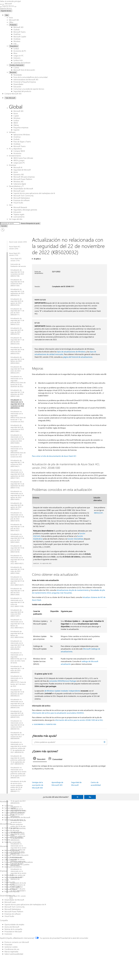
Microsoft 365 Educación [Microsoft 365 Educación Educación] (13, 857)
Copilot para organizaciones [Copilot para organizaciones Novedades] (14, 810)
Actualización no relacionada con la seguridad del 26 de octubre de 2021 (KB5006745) (17, 725)
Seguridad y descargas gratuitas (25, 209)
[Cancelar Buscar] (4, 226)
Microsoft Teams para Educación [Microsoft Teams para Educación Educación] (16, 855)
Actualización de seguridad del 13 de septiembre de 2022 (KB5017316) (17, 485)
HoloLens (16, 58)
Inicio (11, 17)
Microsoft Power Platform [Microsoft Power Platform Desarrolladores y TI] (13, 911)
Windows (16, 41)
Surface (16, 48)
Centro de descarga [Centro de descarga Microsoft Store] (11, 830)
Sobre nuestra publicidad (13, 954)
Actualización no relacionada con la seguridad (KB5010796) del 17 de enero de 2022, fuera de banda (18, 658)
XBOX (15, 123)
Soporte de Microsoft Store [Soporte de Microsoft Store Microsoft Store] (14, 832)
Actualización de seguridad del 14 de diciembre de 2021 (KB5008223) (17, 693)
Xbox (15, 53)
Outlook (16, 29)
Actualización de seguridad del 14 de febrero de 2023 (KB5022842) (17, 360)
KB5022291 (98, 513)
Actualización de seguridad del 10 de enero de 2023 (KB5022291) (17, 370)
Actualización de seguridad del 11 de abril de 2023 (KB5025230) (17, 341)
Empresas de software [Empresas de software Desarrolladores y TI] (12, 914)
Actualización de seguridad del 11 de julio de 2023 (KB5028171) (17, 312)
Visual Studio (18, 202)
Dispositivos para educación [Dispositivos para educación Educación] (14, 852)
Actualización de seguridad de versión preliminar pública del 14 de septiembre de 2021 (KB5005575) (18, 760)
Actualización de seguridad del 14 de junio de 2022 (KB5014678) (17, 549)
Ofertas (16, 125)
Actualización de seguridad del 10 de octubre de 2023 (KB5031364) (17, 283)
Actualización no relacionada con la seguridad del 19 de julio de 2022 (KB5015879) (17, 517)
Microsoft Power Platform (22, 179)
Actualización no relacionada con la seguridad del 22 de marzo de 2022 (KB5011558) (17, 602)
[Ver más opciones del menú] (1, 6)
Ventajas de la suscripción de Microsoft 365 (37, 785)
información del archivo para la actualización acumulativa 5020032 (58, 713)
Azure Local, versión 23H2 (18, 242)
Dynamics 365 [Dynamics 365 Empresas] (9, 882)
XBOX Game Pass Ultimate (23, 158)
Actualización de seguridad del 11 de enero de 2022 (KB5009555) (17, 669)
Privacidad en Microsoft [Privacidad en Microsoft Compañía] (13, 931)
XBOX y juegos (18, 160)
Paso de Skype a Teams (22, 141)
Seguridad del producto (22, 91)
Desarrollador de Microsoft (23, 188)
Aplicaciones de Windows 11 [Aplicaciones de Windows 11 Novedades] (14, 819)
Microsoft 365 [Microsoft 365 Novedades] (9, 815)
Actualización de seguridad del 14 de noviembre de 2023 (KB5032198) (17, 273)
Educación (17, 86)
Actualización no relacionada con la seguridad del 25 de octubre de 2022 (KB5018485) (17, 439)
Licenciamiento (19, 216)
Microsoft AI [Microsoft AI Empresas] (8, 875)
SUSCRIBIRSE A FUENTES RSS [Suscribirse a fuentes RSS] (45, 724)
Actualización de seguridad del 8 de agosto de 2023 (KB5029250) (17, 302)
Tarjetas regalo (18, 214)
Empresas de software (21, 200)
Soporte (16, 130)
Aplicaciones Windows (21, 134)
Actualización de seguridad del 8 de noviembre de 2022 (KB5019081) (17, 428)
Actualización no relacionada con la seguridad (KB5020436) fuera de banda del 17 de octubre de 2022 (18, 452)
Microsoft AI (17, 167)
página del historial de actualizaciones (77, 357)
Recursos (13, 72)
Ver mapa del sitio (15, 219)
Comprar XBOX (19, 151)
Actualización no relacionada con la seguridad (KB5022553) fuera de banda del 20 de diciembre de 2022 (18, 381)
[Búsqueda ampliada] (10, 223)
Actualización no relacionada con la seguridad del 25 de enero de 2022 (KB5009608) (17, 645)
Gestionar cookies (11, 947)
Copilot (16, 116)
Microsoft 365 (14, 20)
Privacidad (8, 944)
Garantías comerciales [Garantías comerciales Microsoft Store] (12, 842)
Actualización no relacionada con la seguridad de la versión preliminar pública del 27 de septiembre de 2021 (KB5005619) (18, 747)
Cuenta (16, 67)
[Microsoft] (8, 3)
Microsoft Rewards (20, 207)
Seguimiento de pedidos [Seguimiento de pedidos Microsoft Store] (13, 837)
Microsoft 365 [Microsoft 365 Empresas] (9, 884)
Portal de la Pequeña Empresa (24, 82)
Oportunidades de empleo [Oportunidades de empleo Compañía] (14, 924)
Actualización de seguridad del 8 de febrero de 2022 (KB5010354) (17, 634)
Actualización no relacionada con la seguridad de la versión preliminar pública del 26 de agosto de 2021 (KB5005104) (18, 773)
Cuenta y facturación (17, 65)
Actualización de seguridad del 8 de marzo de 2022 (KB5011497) (17, 613)
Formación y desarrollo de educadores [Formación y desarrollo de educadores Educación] (18, 862)
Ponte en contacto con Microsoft (16, 942)
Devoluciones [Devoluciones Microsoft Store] (9, 835)
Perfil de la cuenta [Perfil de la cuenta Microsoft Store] (11, 828)
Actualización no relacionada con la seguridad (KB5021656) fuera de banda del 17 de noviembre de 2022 (18, 416)
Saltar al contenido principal (10, 1)
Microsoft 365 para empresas (24, 177)
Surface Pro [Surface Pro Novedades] (8, 805)
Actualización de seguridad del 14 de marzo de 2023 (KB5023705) (17, 350)
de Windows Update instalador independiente (62, 691)
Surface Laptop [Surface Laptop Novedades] (10, 808)
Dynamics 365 (18, 174)
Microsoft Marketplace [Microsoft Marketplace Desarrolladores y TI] (12, 909)
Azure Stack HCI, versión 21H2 (14, 254)
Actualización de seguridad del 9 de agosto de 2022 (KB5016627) (17, 506)
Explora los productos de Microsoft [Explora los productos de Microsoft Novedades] (17, 817)
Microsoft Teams (19, 32)
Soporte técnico (6, 11)
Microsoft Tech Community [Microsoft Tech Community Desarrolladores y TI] (14, 907)
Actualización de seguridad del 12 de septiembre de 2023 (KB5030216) (17, 292)
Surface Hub (18, 60)
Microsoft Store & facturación (24, 70)
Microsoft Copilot (19, 36)
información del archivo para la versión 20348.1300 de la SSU (79, 720)
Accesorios (17, 153)
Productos (13, 25)
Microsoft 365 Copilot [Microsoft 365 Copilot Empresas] (12, 887)
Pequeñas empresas (20, 127)
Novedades (17, 75)
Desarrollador (18, 84)
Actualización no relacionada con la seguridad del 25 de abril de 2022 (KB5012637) (17, 581)
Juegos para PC (19, 162)
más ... (15, 43)
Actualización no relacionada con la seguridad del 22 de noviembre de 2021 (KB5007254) (17, 703)
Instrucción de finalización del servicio (18, 265)
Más (6, 15)
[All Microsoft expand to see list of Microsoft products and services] (1, 4)
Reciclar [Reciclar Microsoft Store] (7, 839)
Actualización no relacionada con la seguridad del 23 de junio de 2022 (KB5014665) (17, 538)
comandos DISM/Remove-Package (62, 681)
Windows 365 (18, 181)
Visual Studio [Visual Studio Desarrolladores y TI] (9, 916)
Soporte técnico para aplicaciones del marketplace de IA (34, 193)
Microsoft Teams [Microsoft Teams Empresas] (10, 889)
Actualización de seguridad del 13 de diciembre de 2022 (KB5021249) (17, 393)
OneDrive (16, 34)
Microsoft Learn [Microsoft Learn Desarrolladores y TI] (10, 902)
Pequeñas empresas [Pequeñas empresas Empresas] (11, 891)
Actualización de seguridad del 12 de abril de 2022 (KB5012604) (17, 592)
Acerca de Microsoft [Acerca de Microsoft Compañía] (11, 927)
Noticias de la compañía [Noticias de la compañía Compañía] (13, 929)
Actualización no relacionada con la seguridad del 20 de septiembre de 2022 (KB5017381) (17, 474)
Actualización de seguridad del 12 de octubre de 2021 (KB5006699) (17, 736)
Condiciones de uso (11, 949)
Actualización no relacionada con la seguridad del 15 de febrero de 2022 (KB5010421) (17, 624)
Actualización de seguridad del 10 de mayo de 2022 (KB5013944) (17, 570)
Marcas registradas (11, 951)
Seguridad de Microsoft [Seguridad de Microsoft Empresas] (13, 877)
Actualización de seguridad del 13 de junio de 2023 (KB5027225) (17, 321)
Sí (77, 797)
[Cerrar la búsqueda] (3, 4)
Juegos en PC (18, 55)
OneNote (16, 39)
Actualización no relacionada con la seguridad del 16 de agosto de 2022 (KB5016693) (17, 495)
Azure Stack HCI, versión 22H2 (14, 248)
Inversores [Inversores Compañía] (8, 934)
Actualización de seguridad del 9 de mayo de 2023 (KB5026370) (17, 331)
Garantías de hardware (21, 62)
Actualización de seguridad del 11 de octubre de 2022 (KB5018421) (17, 463)
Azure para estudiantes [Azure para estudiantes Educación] (13, 867)
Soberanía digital (19, 184)
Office (11, 22)
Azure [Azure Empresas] (6, 880)
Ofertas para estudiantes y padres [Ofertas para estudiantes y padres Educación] (16, 864)
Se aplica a (37, 259)
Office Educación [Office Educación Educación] (10, 859)
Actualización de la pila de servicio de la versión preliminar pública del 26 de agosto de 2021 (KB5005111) (18, 786)
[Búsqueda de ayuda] (30, 223)
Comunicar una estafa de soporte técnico (28, 89)
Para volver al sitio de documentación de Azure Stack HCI (54, 456)
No (90, 797)
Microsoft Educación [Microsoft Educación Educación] (11, 850)
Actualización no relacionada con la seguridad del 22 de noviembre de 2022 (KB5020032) (17, 404)
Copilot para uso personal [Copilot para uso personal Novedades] (14, 812)
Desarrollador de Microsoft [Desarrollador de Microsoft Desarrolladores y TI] (14, 900)
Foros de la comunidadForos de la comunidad (30, 77)
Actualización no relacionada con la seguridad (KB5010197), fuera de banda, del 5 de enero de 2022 (18, 681)
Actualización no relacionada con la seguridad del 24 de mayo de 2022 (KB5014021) (17, 560)
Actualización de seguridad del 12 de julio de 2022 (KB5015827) (17, 527)
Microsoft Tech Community (23, 195)
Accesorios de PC (19, 51)
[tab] (40, 759)
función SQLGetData (75, 539)
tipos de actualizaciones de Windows (71, 351)
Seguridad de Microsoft (22, 170)
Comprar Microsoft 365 (12, 93)
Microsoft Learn (19, 191)
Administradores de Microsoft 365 (25, 79)
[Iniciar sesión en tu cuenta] (2, 229)
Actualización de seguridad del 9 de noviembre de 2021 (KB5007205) (17, 714)
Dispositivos (14, 46)
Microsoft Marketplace (21, 198)
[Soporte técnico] (6, 8)
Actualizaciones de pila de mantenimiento (73, 590)
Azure (15, 113)
